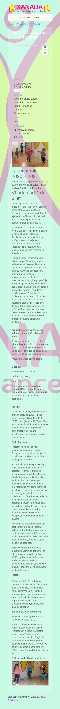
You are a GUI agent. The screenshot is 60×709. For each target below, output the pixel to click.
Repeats (19, 91)
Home (10, 24)
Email (18, 137)
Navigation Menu (28, 17)
